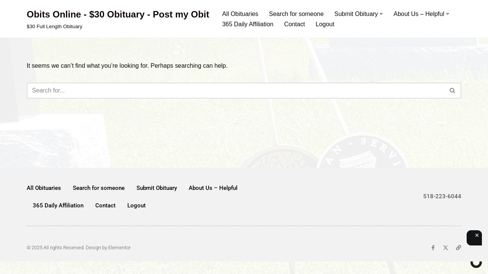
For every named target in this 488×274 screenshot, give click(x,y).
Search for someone (296, 14)
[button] (382, 13)
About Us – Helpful (213, 200)
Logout (325, 24)
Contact (294, 24)
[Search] (235, 91)
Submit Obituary (156, 200)
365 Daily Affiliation (248, 24)
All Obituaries (240, 14)
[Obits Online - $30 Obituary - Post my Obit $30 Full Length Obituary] (118, 19)
